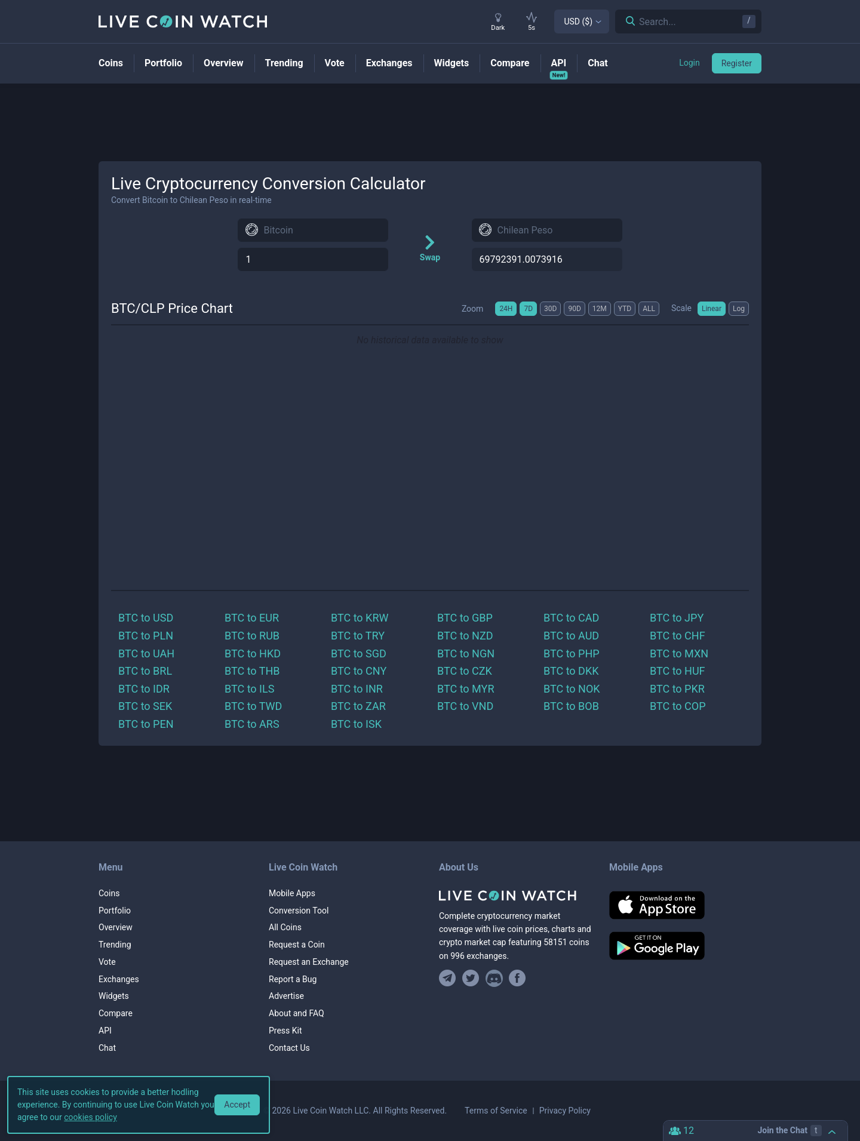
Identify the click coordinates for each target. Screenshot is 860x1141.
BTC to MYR (465, 688)
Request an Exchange (309, 962)
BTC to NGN (465, 653)
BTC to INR (357, 688)
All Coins (285, 927)
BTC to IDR (144, 688)
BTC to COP (678, 706)
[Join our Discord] (494, 978)
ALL (649, 309)
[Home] (515, 895)
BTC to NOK (571, 688)
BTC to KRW (359, 617)
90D (574, 309)
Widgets (114, 996)
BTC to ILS (249, 688)
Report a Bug (293, 979)
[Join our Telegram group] (449, 978)
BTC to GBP (465, 617)
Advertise (286, 996)
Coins (109, 893)
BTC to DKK (571, 671)
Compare (116, 1013)
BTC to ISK (356, 724)
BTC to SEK (145, 706)
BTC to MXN (679, 653)
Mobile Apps (292, 893)
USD (578, 21)
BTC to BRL (145, 671)
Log (739, 309)
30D (550, 309)
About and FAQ (296, 1013)
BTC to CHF (677, 635)
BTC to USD (145, 617)
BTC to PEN (146, 724)
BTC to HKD (253, 653)
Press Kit (285, 1030)
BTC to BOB (571, 706)
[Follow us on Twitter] (471, 978)
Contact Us (289, 1048)
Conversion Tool (298, 910)
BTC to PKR (677, 688)
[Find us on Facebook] (517, 978)
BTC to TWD (253, 706)
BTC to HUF (677, 671)
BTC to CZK (464, 671)
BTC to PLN (145, 635)
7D (528, 309)
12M (599, 309)
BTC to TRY (358, 635)
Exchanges (119, 979)
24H (505, 309)
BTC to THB (252, 671)
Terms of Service (496, 1110)
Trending (115, 944)
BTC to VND (465, 706)
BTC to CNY (358, 671)
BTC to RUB (252, 635)
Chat (107, 1048)
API (105, 1030)
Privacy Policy (565, 1110)
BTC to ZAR (358, 706)
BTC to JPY (677, 617)
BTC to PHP (571, 653)
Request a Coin (297, 944)
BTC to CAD (571, 617)
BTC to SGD (358, 653)
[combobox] (313, 230)
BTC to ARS (252, 724)
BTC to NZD (465, 635)
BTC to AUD (571, 635)
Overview (116, 927)
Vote (107, 962)
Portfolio (115, 910)
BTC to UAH (146, 653)
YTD (624, 309)
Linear (711, 309)
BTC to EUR (252, 617)
